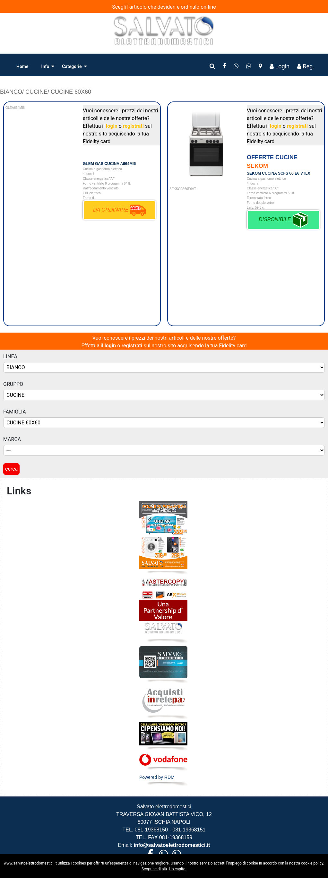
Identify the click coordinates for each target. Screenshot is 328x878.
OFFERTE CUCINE (272, 157)
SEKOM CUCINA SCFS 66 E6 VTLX (278, 173)
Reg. (305, 66)
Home (22, 66)
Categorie (72, 66)
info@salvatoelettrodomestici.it (171, 845)
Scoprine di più (154, 869)
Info (45, 66)
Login (279, 66)
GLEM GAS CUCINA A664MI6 (109, 163)
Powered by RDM (157, 777)
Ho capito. (177, 869)
